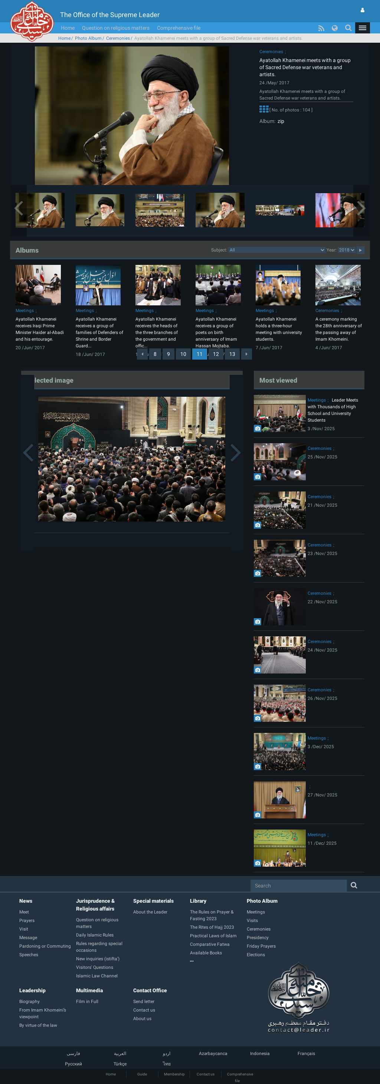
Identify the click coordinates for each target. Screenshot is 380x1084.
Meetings (25, 310)
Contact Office (150, 990)
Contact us (205, 1074)
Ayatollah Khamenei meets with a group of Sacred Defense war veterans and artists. (305, 67)
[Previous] (142, 354)
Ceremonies (118, 38)
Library (198, 901)
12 (216, 354)
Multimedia (89, 990)
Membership (174, 1074)
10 (183, 354)
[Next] (246, 354)
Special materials (153, 901)
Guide (142, 1074)
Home (68, 28)
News (25, 901)
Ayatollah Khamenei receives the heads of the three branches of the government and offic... (156, 332)
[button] (362, 27)
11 (200, 354)
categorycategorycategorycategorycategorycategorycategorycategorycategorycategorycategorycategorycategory (276, 250)
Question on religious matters (116, 28)
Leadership (32, 990)
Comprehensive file (178, 28)
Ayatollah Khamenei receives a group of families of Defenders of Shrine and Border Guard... (99, 332)
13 (232, 354)
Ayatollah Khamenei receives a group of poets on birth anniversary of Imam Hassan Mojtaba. (216, 332)
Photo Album (88, 38)
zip (279, 121)
